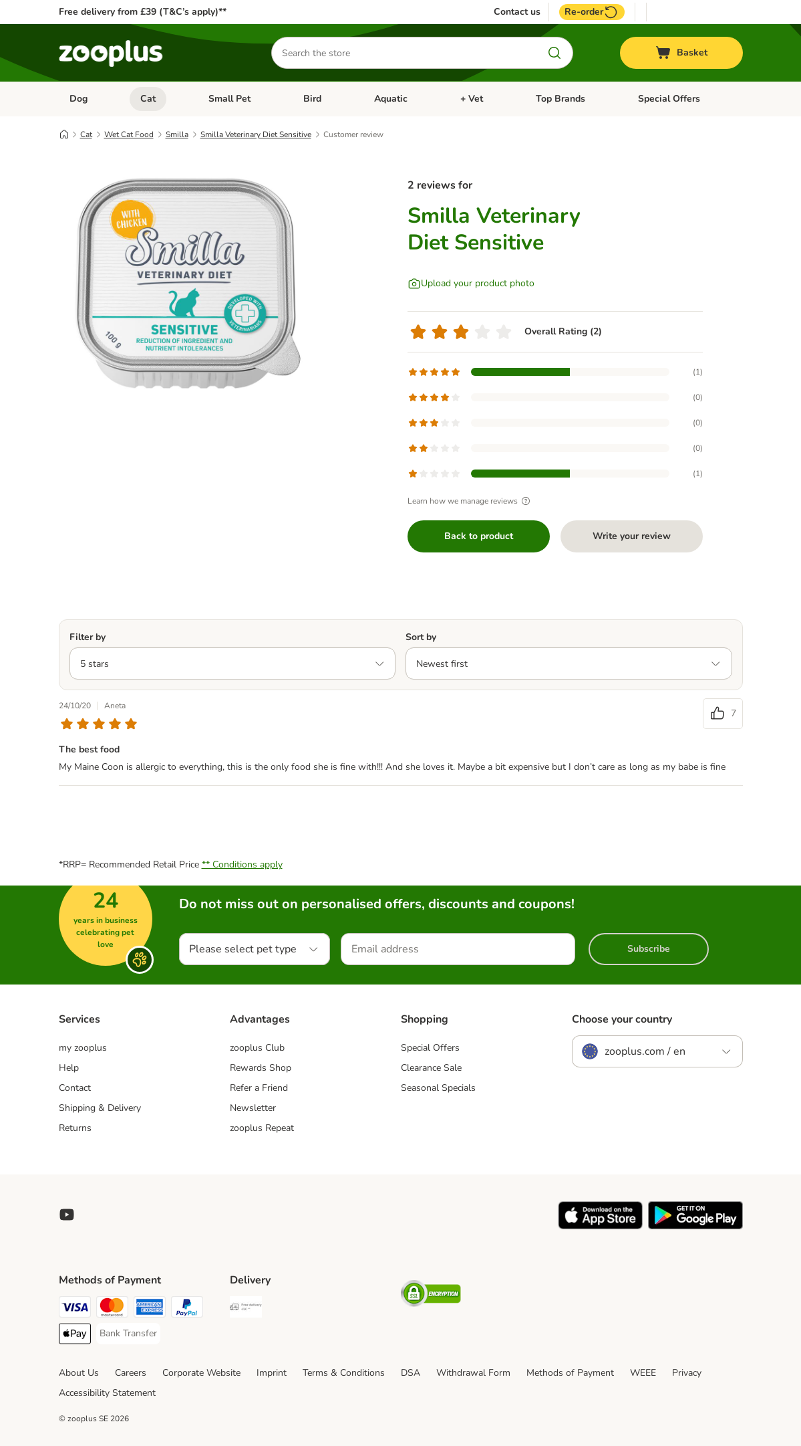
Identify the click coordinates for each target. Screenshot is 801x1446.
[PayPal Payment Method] (187, 1309)
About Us (79, 1372)
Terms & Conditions (344, 1372)
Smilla (177, 134)
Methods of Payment (570, 1372)
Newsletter (253, 1108)
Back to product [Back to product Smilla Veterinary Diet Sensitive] (478, 536)
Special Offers (669, 98)
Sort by (421, 637)
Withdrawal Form (473, 1372)
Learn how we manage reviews (471, 501)
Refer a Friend (259, 1087)
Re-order (592, 12)
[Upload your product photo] (471, 283)
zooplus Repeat (262, 1128)
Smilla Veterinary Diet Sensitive (255, 134)
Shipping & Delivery (100, 1108)
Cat (148, 98)
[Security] (431, 1296)
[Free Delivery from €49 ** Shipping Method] (246, 1309)
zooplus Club (257, 1047)
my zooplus (83, 1047)
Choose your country (622, 1019)
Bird (312, 98)
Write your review (632, 536)
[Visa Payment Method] (75, 1309)
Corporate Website (201, 1372)
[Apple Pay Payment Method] (75, 1336)
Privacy (686, 1372)
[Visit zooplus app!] (600, 1226)
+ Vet (471, 98)
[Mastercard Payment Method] (112, 1309)
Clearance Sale (431, 1067)
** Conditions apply (242, 864)
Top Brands (560, 98)
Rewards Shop (260, 1067)
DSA (410, 1372)
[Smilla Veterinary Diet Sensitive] (186, 290)
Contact (75, 1087)
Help (69, 1067)
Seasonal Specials (438, 1087)
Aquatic (391, 98)
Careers (130, 1372)
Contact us (517, 12)
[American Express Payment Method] (150, 1309)
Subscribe (648, 948)
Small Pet (229, 98)
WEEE (643, 1372)
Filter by (87, 637)
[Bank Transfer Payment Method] (128, 1333)
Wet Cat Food (129, 134)
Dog (78, 98)
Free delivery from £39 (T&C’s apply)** (142, 11)
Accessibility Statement (107, 1392)
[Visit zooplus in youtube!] (67, 1215)
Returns (75, 1128)
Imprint (272, 1372)
